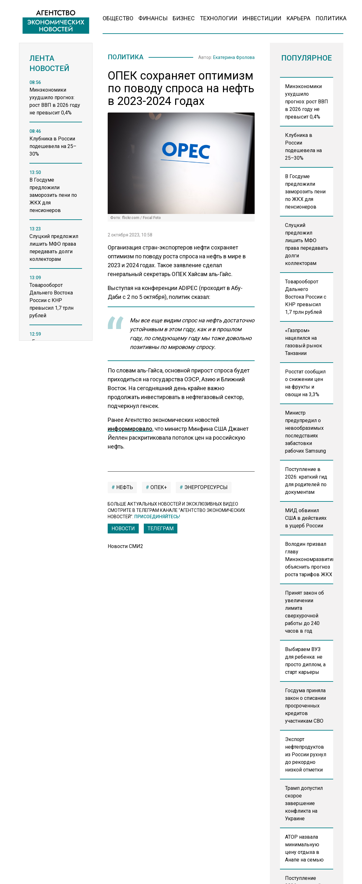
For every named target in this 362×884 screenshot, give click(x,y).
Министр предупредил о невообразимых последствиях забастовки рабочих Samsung (305, 432)
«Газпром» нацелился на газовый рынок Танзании (303, 341)
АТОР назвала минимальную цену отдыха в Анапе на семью (304, 848)
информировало (130, 430)
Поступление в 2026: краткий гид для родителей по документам (306, 480)
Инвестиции (261, 18)
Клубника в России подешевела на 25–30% (303, 146)
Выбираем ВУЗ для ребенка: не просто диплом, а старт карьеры (305, 660)
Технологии (218, 18)
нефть (124, 489)
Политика (330, 18)
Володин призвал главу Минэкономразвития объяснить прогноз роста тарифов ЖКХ (309, 559)
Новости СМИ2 (125, 548)
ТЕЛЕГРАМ (161, 530)
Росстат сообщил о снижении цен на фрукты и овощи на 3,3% (305, 383)
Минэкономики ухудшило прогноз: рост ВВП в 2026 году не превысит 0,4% (306, 101)
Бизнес (184, 18)
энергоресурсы (205, 489)
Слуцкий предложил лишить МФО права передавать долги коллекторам (306, 244)
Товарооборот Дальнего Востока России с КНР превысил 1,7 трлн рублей (305, 297)
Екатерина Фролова (234, 58)
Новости (123, 530)
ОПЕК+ (158, 489)
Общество (118, 18)
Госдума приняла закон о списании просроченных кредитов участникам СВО (305, 705)
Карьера (298, 18)
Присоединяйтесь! (157, 517)
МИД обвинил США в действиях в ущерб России (306, 518)
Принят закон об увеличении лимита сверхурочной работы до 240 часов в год (304, 612)
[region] (55, 217)
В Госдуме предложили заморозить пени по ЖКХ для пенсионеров (305, 191)
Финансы (153, 18)
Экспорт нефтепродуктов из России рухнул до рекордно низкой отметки (305, 754)
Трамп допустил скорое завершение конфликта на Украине (304, 803)
